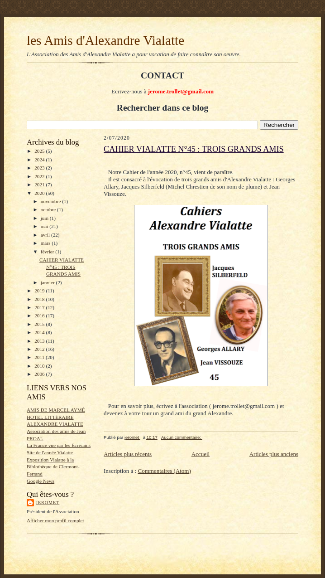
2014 (40, 332)
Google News (40, 481)
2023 (40, 167)
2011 (40, 357)
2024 (40, 159)
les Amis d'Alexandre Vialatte (105, 40)
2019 (40, 290)
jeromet (47, 502)
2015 (40, 324)
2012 (40, 349)
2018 (40, 299)
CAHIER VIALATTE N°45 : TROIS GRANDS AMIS (61, 267)
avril (46, 235)
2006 (40, 374)
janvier (48, 282)
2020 (40, 193)
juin (45, 218)
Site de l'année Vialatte (50, 452)
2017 (40, 307)
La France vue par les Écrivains (59, 445)
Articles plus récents (128, 454)
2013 (40, 341)
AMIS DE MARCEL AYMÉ (56, 410)
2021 (40, 184)
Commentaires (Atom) (164, 470)
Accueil (200, 454)
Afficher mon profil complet (55, 520)
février (48, 251)
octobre (49, 209)
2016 (40, 315)
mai (45, 226)
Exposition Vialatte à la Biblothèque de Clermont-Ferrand (53, 466)
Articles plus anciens (273, 454)
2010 (40, 366)
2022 (40, 176)
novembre (51, 201)
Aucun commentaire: (181, 437)
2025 (40, 151)
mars (46, 243)
